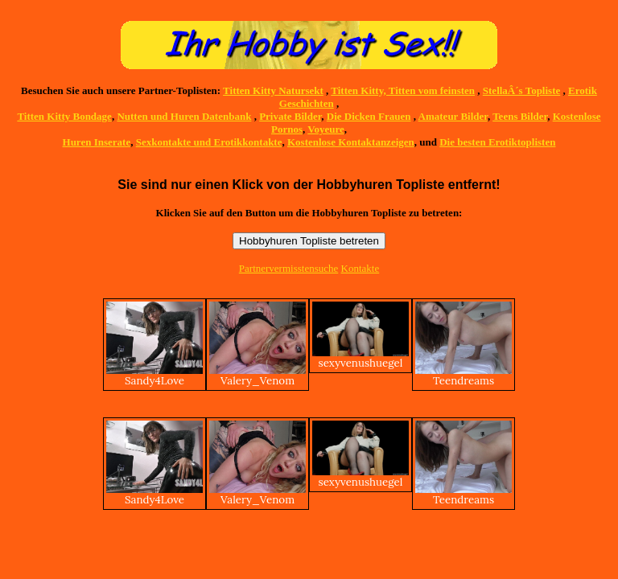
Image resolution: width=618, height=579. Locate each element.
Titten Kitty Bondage (64, 116)
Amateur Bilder (453, 116)
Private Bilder (290, 116)
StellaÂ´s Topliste (521, 90)
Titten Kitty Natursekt (273, 90)
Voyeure (325, 129)
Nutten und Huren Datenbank (184, 116)
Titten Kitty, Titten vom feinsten (403, 90)
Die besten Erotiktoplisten (497, 142)
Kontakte (360, 268)
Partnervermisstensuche (288, 268)
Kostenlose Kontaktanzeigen (350, 142)
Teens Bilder (519, 116)
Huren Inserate (97, 142)
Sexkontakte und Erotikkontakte (209, 142)
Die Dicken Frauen (369, 116)
